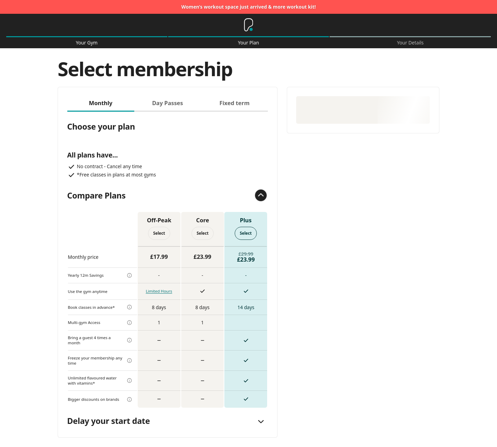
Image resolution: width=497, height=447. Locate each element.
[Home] (248, 25)
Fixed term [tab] (235, 103)
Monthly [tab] (100, 103)
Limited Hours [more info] (159, 291)
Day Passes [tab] (167, 103)
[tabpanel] (167, 260)
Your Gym (87, 42)
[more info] (129, 275)
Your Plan (248, 42)
